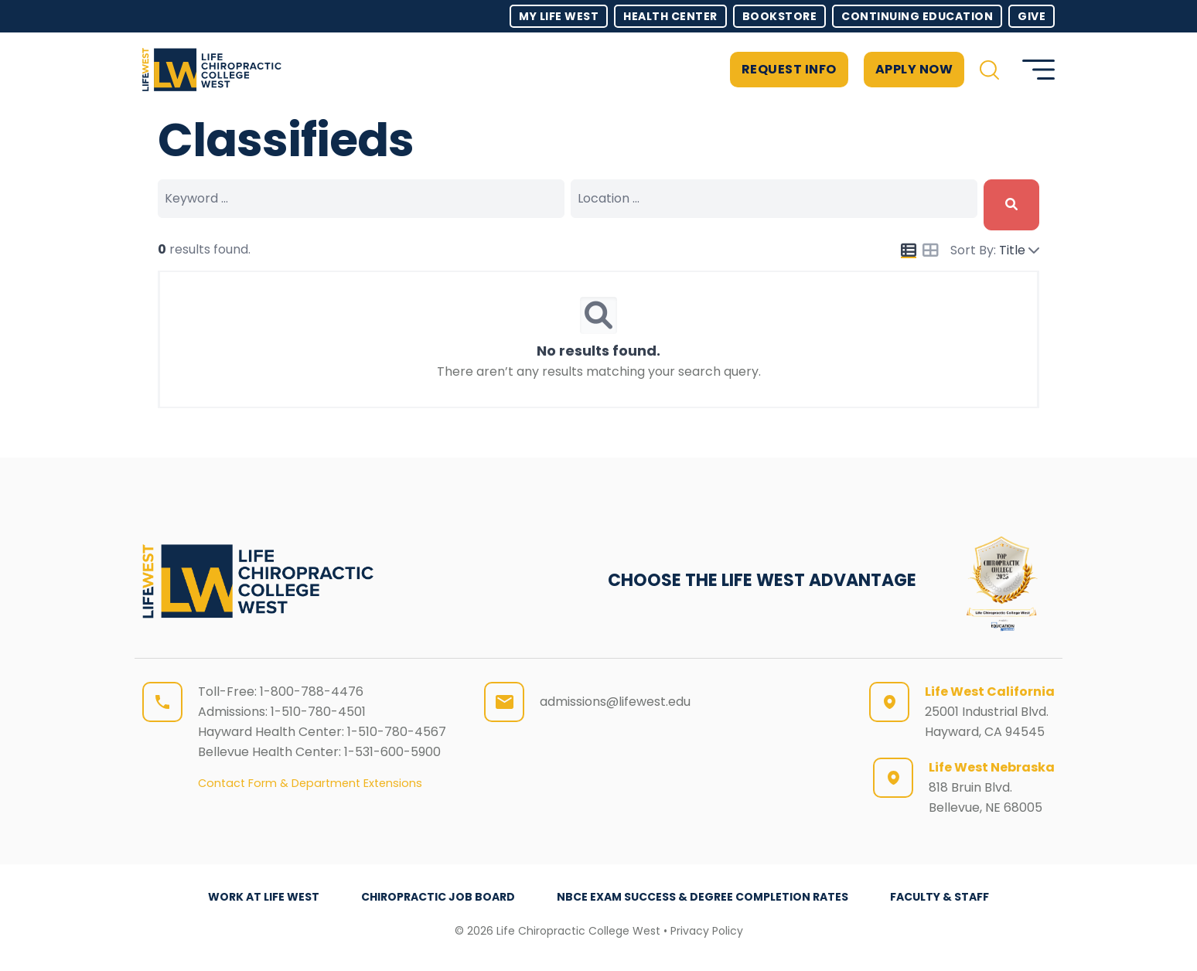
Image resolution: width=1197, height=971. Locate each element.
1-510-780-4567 (396, 732)
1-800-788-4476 (311, 691)
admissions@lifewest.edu (615, 701)
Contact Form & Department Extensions (310, 783)
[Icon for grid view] (930, 252)
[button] (989, 70)
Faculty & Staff (939, 897)
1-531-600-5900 (392, 752)
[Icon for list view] (908, 250)
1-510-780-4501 (318, 712)
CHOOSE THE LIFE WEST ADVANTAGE (762, 580)
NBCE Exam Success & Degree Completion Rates (702, 897)
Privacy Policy (706, 931)
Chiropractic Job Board (438, 897)
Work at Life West (263, 897)
